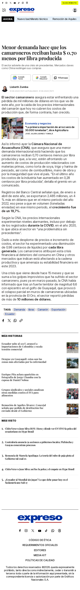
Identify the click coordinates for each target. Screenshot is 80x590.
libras (31, 309)
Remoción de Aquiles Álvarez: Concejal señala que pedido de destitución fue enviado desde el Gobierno (24, 407)
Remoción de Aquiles (64, 19)
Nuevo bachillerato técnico (32, 19)
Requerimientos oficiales (40, 545)
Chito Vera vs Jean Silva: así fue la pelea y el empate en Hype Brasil (39, 469)
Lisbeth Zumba (19, 87)
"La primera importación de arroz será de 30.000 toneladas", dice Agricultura (49, 128)
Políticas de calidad (40, 560)
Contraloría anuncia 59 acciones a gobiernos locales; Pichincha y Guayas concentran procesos (39, 443)
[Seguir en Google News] (21, 77)
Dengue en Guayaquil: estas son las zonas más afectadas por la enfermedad (24, 360)
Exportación (58, 309)
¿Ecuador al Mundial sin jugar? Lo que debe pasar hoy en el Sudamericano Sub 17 (36, 481)
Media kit (40, 555)
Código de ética (40, 540)
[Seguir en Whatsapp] (60, 77)
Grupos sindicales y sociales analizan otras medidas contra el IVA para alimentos (23, 392)
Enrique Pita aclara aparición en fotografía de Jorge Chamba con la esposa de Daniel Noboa (21, 377)
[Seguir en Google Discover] (41, 77)
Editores (40, 550)
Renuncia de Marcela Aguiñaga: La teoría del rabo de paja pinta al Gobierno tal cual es (39, 457)
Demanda (19, 309)
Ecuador (10, 314)
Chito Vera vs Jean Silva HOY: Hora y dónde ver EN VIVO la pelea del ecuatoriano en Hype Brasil (40, 430)
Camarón (43, 309)
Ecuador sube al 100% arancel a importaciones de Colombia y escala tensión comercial (22, 346)
